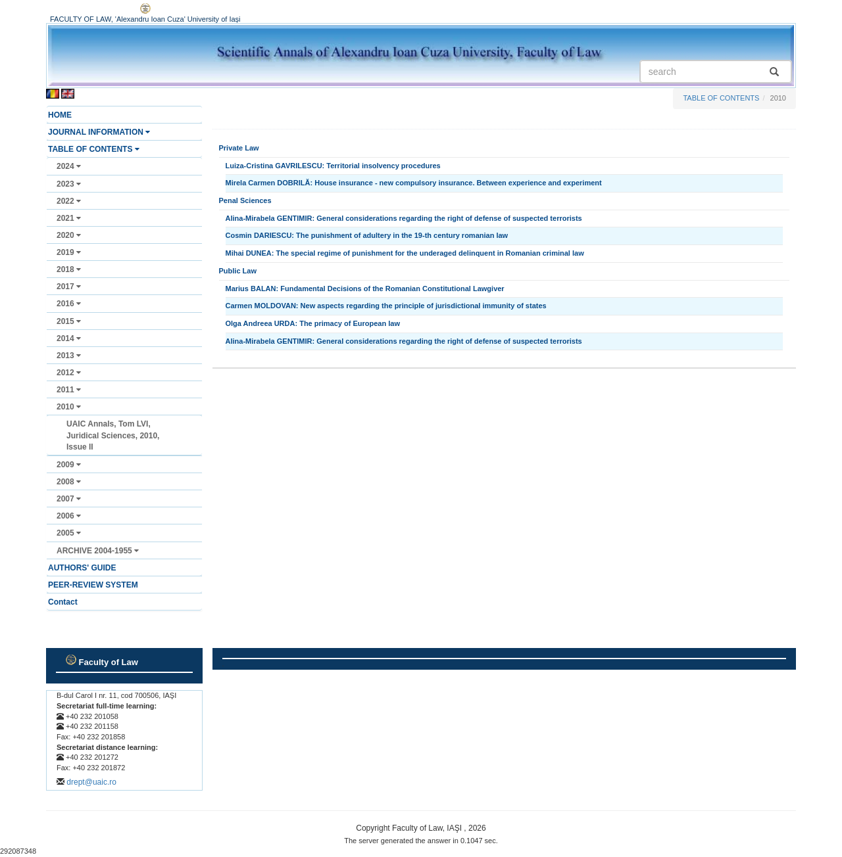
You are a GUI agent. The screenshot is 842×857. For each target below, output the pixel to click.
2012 (69, 372)
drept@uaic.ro (91, 782)
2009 (69, 464)
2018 (69, 269)
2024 (69, 166)
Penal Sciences (245, 200)
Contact (63, 602)
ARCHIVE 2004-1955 (98, 550)
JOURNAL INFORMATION (99, 132)
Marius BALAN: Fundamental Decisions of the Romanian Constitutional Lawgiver (365, 288)
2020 (69, 235)
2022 (69, 201)
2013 (69, 355)
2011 (69, 389)
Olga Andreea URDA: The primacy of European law (313, 323)
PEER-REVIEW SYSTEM (93, 585)
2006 (69, 516)
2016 (69, 303)
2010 (69, 406)
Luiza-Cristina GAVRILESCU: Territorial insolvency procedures (333, 166)
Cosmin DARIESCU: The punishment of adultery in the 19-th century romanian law (367, 235)
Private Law (239, 148)
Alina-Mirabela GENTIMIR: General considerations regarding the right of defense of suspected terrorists (404, 218)
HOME (60, 115)
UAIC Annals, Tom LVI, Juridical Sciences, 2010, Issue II (112, 435)
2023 (69, 184)
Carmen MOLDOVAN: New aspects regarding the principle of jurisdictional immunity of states (386, 306)
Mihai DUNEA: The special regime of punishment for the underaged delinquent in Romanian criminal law (405, 253)
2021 (69, 218)
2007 (69, 498)
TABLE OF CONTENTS (93, 149)
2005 (69, 533)
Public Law (238, 271)
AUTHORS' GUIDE (82, 567)
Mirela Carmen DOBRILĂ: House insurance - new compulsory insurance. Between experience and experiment (414, 183)
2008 (69, 481)
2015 (69, 321)
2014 (69, 338)
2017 (69, 286)
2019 (69, 252)
